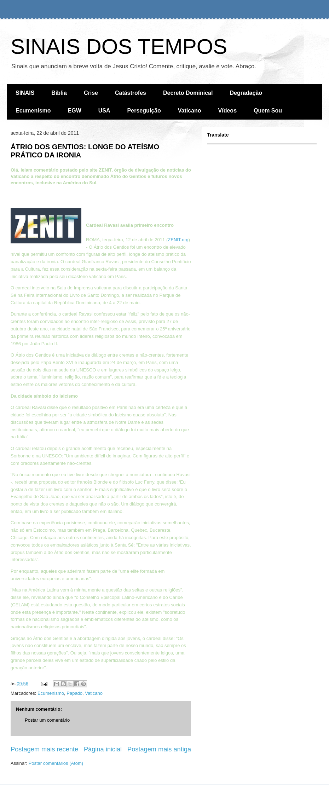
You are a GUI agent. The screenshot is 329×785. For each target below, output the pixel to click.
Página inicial (103, 749)
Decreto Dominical (188, 93)
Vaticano (189, 111)
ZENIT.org (178, 239)
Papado (74, 693)
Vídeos (227, 111)
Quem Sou (268, 111)
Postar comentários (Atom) (56, 763)
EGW (74, 111)
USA (104, 111)
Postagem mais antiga (159, 749)
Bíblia (59, 93)
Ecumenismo (33, 111)
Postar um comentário (47, 720)
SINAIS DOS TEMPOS (119, 46)
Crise (91, 93)
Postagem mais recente (44, 749)
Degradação (246, 93)
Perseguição (144, 111)
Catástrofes (130, 93)
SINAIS (25, 93)
